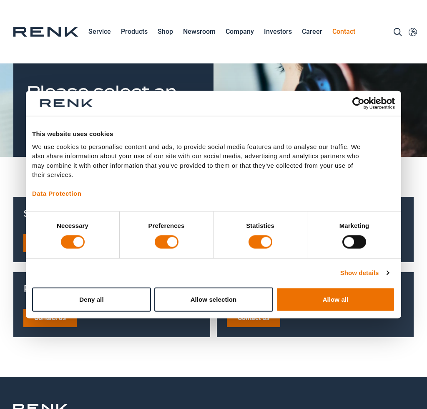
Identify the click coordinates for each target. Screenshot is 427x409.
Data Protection (56, 193)
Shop (165, 31)
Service (99, 32)
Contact (343, 31)
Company (240, 32)
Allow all (336, 299)
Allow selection (214, 299)
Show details (359, 272)
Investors (278, 31)
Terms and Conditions (287, 372)
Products (134, 32)
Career (312, 32)
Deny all (91, 299)
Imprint (248, 367)
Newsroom (199, 32)
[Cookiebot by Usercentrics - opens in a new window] (358, 103)
